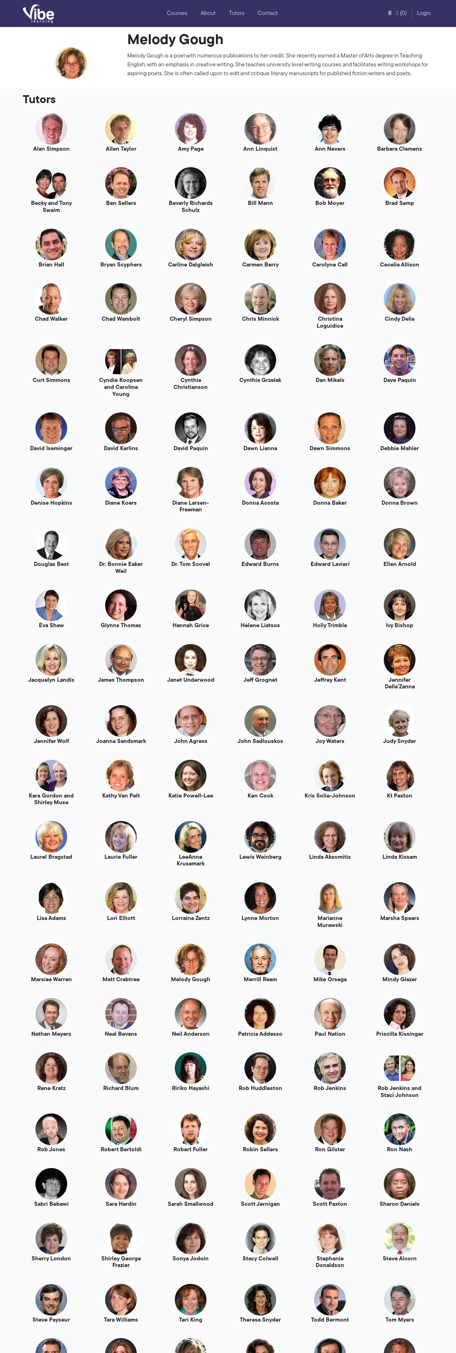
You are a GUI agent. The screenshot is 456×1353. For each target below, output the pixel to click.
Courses (177, 13)
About (208, 13)
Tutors (236, 13)
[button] (390, 14)
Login (424, 13)
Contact (268, 13)
